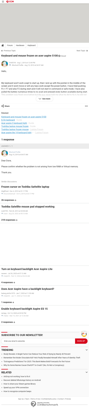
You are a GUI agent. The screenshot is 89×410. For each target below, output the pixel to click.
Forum (10, 45)
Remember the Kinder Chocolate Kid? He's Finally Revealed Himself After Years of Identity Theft (42, 358)
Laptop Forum (36, 129)
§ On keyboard (8, 120)
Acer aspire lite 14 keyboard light (16, 132)
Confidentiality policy (49, 399)
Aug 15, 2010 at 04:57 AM (34, 65)
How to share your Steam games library (20, 384)
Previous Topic (10, 51)
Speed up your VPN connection (16, 387)
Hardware (20, 45)
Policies (68, 399)
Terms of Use (35, 399)
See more (46, 99)
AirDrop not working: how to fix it (17, 376)
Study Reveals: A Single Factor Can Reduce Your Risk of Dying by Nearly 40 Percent (37, 354)
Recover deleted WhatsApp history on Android (22, 380)
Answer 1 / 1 (7, 146)
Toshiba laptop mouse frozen (15, 126)
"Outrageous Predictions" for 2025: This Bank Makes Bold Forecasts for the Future (37, 361)
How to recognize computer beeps (17, 391)
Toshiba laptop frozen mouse (15, 129)
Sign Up (21, 399)
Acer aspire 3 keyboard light (14, 123)
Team (27, 399)
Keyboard (31, 45)
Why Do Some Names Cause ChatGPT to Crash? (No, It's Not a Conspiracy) (34, 365)
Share (7, 106)
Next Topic (81, 51)
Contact (61, 399)
